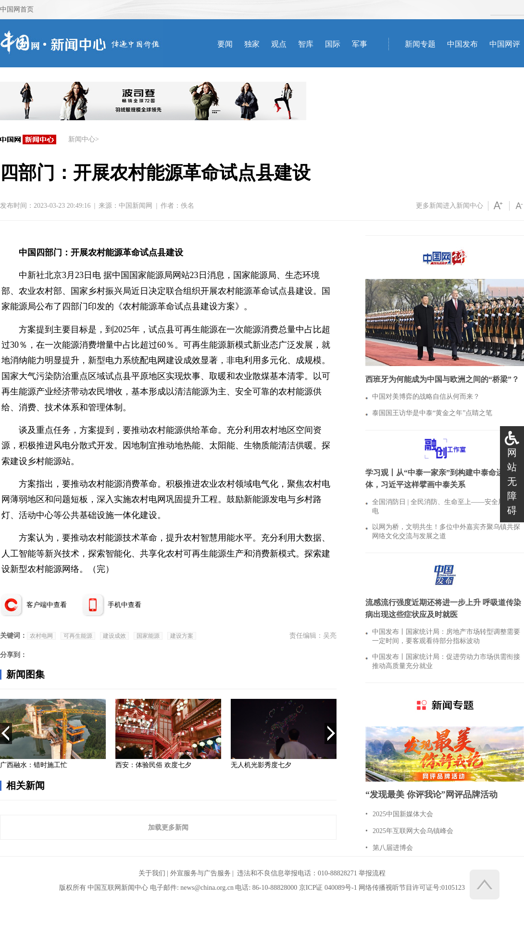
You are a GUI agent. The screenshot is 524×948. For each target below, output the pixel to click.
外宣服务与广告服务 (200, 873)
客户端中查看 (46, 604)
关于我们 (151, 873)
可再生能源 (77, 635)
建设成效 (114, 635)
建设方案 (181, 635)
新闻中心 (81, 139)
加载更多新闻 (168, 827)
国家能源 (148, 635)
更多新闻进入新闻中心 (449, 205)
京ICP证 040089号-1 (328, 887)
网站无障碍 (512, 481)
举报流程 (372, 873)
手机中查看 (124, 604)
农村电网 (41, 635)
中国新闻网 (135, 205)
